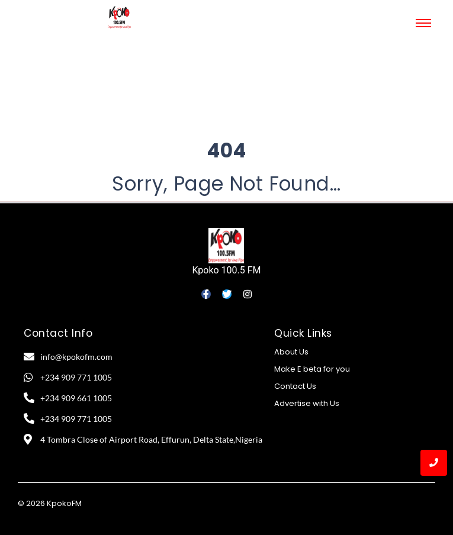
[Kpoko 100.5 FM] (226, 245)
